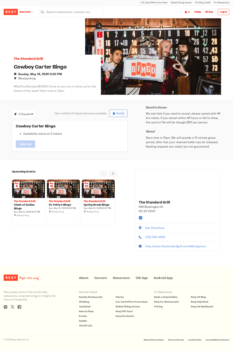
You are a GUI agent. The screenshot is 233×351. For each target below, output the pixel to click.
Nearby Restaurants (90, 297)
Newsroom (121, 278)
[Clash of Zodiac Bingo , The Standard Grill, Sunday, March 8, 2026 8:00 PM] (28, 206)
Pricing (158, 306)
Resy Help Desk (199, 302)
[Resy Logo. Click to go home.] (11, 12)
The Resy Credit (202, 2)
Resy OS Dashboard (202, 306)
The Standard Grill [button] (28, 59)
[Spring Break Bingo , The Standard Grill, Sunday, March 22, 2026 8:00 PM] (98, 205)
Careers (100, 278)
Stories (120, 297)
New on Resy (86, 311)
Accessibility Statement (217, 340)
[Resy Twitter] (12, 307)
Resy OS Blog (198, 297)
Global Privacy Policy (154, 340)
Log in (223, 12)
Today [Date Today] (197, 12)
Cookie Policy (194, 340)
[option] (153, 56)
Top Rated (84, 306)
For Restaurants (221, 2)
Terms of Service (176, 340)
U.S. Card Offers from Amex (154, 2)
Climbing (84, 302)
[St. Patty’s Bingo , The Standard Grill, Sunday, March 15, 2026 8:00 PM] (63, 205)
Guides (83, 321)
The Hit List (85, 325)
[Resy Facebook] (19, 307)
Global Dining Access (181, 2)
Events (83, 316)
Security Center (125, 316)
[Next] (112, 173)
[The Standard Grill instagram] (140, 217)
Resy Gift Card (124, 311)
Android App (163, 278)
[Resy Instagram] (5, 307)
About (83, 278)
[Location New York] (29, 11)
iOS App (142, 278)
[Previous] (103, 173)
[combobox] (71, 11)
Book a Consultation (165, 297)
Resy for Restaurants (166, 302)
